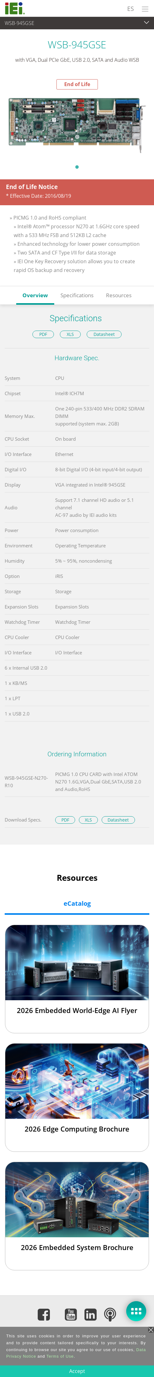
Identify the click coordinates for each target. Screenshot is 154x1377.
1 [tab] (77, 167)
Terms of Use (60, 1356)
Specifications (77, 295)
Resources (119, 295)
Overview (35, 295)
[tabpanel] (77, 124)
